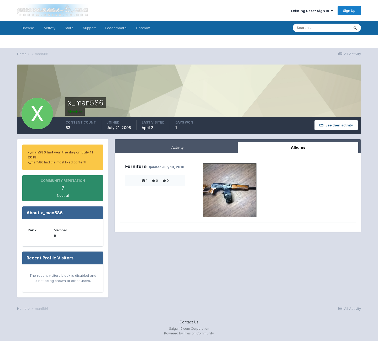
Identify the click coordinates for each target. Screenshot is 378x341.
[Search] (321, 28)
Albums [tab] (298, 147)
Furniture (135, 166)
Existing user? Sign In (312, 11)
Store (69, 28)
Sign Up (349, 10)
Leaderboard (116, 28)
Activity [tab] (177, 147)
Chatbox (143, 28)
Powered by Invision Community (189, 333)
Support (89, 28)
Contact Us (189, 322)
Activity (49, 28)
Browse (28, 28)
